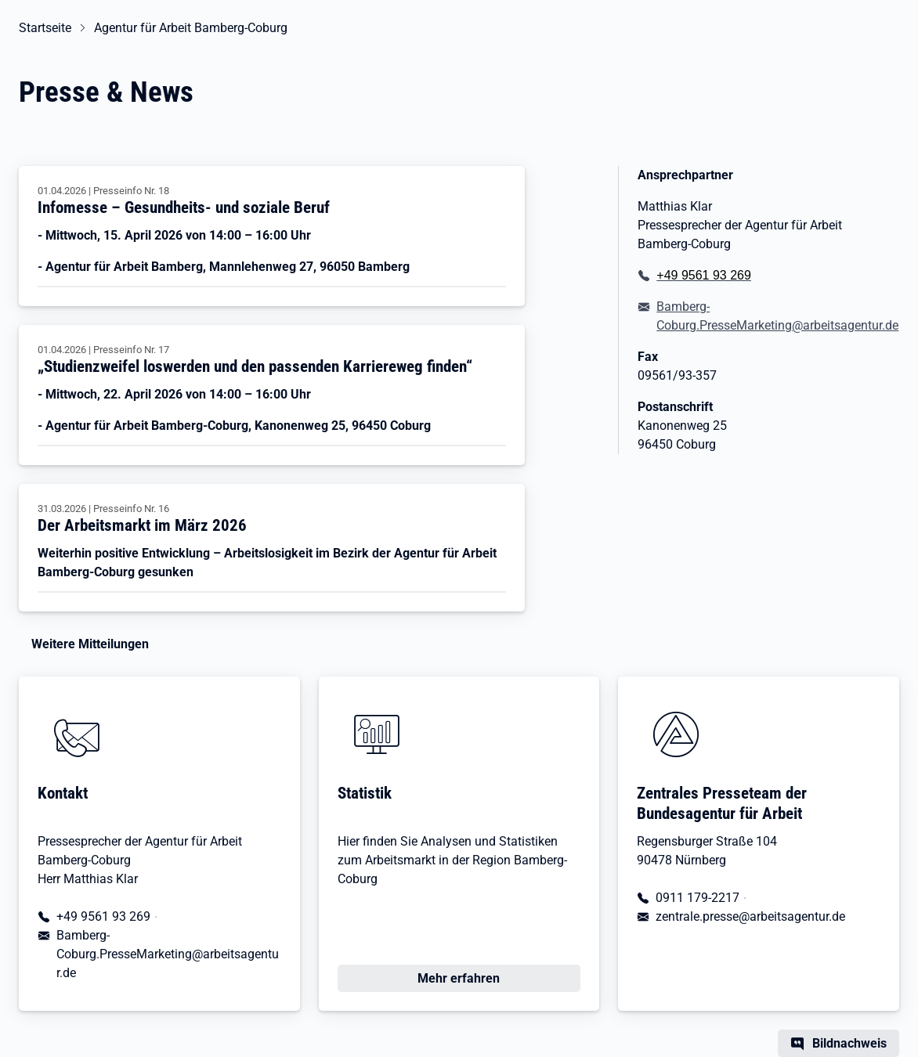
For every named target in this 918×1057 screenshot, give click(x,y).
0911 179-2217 (697, 897)
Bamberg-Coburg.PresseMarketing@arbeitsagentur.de (777, 316)
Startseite (45, 27)
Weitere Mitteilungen (90, 644)
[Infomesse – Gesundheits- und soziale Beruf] (272, 236)
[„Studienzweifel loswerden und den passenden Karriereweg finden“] (272, 395)
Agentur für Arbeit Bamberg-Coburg (190, 27)
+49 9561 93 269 (103, 916)
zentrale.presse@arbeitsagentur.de (750, 916)
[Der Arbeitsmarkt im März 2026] (272, 547)
